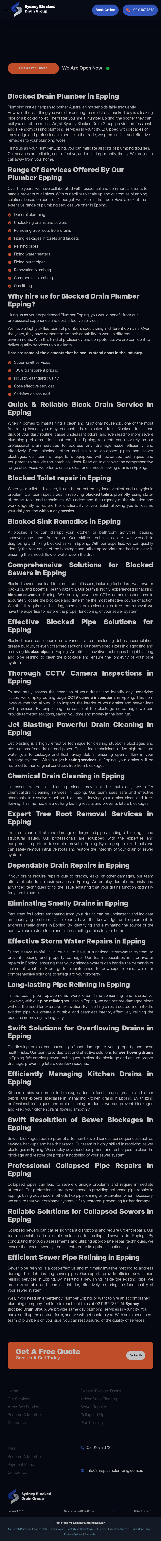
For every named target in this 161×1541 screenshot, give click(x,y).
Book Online (105, 10)
